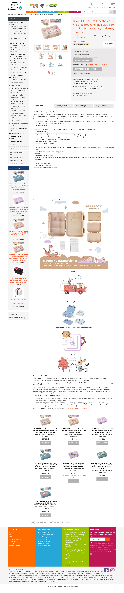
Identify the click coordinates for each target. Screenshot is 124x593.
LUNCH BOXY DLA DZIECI (17, 43)
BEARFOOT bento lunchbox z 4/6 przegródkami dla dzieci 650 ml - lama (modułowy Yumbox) (102, 430)
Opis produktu (39, 106)
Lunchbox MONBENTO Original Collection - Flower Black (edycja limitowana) (18, 280)
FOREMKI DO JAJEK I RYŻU (19, 110)
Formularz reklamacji (44, 545)
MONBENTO (93, 64)
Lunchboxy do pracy (48, 12)
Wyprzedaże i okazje (16, 163)
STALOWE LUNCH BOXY (16, 121)
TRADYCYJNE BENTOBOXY (19, 80)
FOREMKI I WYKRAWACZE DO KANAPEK (77, 408)
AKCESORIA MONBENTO (18, 29)
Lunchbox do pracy (16, 157)
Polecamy (13, 541)
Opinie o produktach (16, 545)
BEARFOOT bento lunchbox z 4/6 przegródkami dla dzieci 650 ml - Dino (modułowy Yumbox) (74, 430)
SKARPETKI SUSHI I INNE (16, 85)
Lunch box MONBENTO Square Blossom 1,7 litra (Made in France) (18, 302)
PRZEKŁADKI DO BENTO (18, 113)
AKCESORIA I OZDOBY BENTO (18, 88)
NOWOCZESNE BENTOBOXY (19, 82)
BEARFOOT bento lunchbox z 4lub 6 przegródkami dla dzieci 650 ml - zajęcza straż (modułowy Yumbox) (45, 503)
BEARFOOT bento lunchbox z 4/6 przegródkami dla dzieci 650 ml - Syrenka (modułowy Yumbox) (73, 465)
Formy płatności (42, 539)
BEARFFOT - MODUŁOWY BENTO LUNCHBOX (45, 435)
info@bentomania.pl (19, 318)
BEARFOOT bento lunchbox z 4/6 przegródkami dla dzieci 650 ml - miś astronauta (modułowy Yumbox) (45, 465)
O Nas (12, 535)
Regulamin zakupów (43, 532)
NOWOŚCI (12, 145)
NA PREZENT (74, 12)
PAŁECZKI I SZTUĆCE (17, 95)
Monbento (32, 12)
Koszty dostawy (42, 537)
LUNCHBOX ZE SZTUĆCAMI (17, 72)
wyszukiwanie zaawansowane (114, 12)
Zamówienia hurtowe (44, 541)
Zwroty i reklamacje (43, 543)
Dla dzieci (63, 12)
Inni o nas (13, 543)
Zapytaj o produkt (82, 60)
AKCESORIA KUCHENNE (16, 134)
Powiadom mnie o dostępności (87, 69)
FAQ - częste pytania (16, 539)
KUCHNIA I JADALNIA (15, 142)
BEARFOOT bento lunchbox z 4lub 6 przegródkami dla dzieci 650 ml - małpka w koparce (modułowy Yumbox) (102, 465)
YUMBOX (103, 64)
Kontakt (12, 532)
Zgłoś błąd (68, 522)
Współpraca (13, 537)
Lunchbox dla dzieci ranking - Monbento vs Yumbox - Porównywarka (73, 540)
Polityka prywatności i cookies (46, 535)
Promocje (12, 148)
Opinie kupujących (81, 106)
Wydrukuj (56, 522)
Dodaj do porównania (41, 522)
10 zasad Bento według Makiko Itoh (75, 532)
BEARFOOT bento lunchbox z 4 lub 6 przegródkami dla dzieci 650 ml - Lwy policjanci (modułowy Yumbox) (45, 430)
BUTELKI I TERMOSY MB (18, 26)
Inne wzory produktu (61, 106)
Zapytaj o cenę (45, 443)
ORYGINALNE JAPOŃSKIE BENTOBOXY (16, 76)
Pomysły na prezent (16, 160)
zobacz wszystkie (70, 565)
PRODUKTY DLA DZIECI (18, 31)
